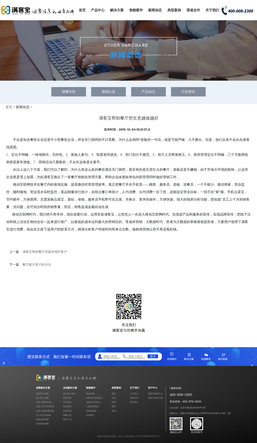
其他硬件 (90, 415)
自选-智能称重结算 (45, 410)
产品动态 (148, 91)
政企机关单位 (69, 393)
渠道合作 (193, 10)
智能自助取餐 (42, 419)
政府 (114, 393)
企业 (114, 397)
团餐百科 (69, 91)
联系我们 (134, 402)
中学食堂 (67, 402)
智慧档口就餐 (42, 393)
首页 (82, 10)
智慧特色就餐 (42, 423)
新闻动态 (155, 10)
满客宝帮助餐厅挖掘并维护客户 (44, 252)
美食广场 (67, 419)
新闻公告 (108, 91)
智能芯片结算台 (93, 402)
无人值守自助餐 (43, 415)
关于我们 (212, 10)
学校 (114, 402)
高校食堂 (67, 406)
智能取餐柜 (91, 410)
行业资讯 (188, 91)
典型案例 (174, 10)
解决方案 (117, 10)
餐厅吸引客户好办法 (36, 264)
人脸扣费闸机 (92, 406)
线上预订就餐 (42, 397)
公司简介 (134, 393)
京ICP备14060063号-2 (149, 436)
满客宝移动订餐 (155, 397)
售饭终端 (90, 393)
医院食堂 (67, 397)
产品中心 (98, 10)
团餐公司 (67, 415)
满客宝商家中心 (155, 393)
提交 (153, 356)
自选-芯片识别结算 (45, 406)
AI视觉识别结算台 (94, 397)
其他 (114, 410)
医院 (114, 406)
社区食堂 (67, 410)
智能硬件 (136, 10)
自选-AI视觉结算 (44, 402)
